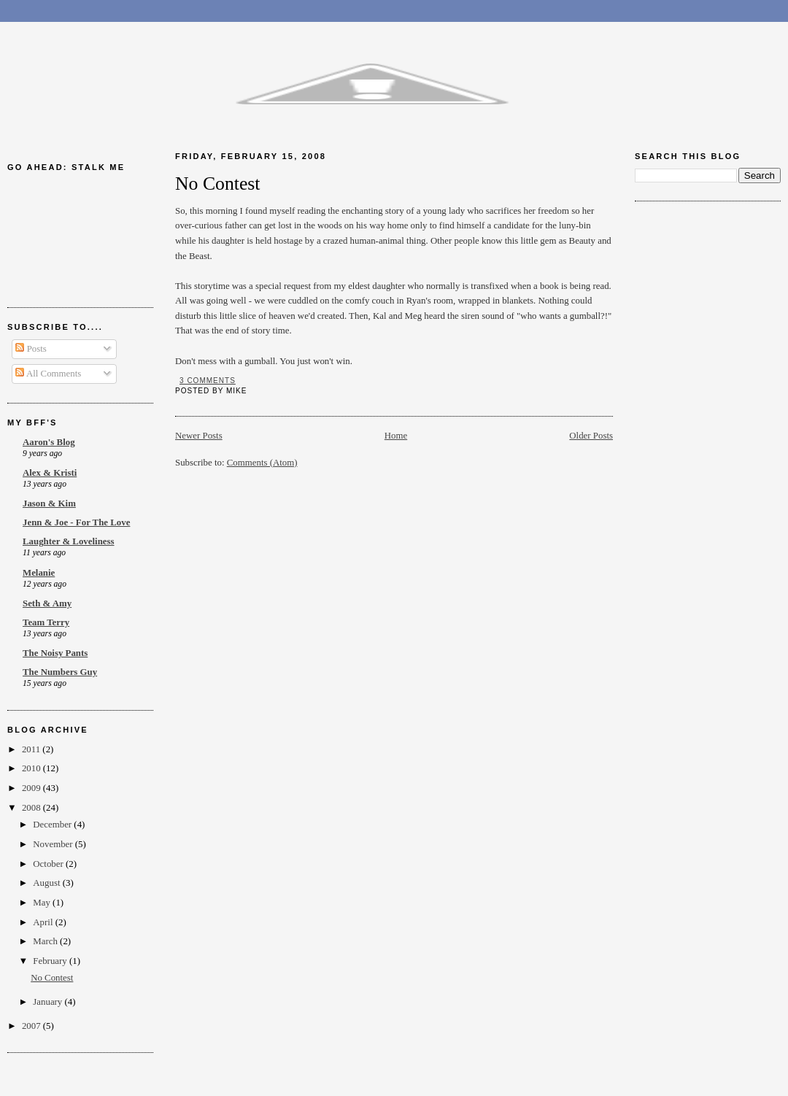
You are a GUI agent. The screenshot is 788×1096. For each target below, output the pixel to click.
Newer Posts (199, 436)
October (49, 864)
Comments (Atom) (262, 463)
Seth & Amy (47, 603)
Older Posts (591, 436)
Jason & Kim (49, 503)
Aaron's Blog (49, 442)
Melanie (39, 573)
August (47, 883)
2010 (32, 768)
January (48, 1002)
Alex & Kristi (50, 473)
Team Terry (46, 622)
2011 (32, 749)
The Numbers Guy (60, 672)
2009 (32, 788)
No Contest (52, 978)
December (53, 824)
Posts (30, 349)
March (46, 941)
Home (396, 436)
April (44, 922)
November (54, 844)
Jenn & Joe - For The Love (76, 522)
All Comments (48, 373)
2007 (32, 1026)
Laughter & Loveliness (69, 541)
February (51, 961)
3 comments (207, 381)
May (43, 903)
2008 (32, 808)
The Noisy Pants (55, 653)
